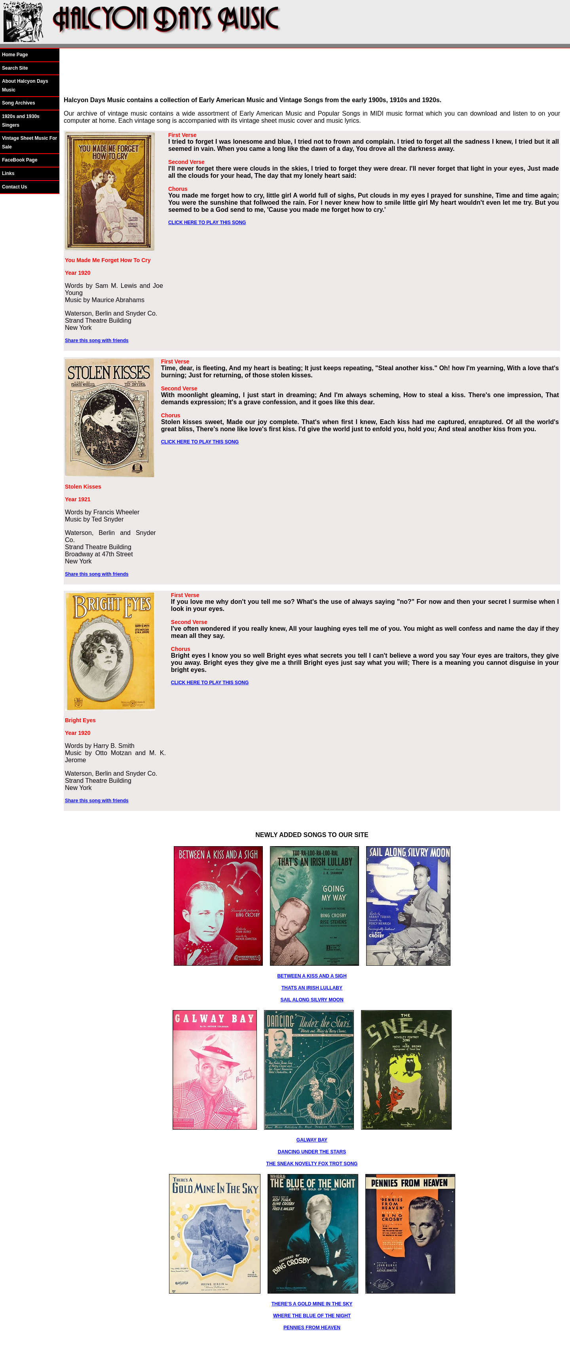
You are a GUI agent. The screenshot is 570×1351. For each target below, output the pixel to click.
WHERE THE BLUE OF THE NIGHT (312, 1316)
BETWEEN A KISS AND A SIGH (311, 976)
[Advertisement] (312, 72)
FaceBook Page (19, 160)
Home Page (15, 54)
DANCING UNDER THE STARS (312, 1152)
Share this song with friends (97, 340)
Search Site (15, 68)
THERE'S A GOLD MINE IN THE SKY (312, 1304)
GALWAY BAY (311, 1140)
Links (8, 173)
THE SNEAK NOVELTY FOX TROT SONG (312, 1163)
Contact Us (14, 187)
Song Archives (18, 103)
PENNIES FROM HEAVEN (311, 1327)
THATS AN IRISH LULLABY (311, 988)
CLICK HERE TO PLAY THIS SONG (207, 222)
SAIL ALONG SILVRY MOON (311, 1000)
